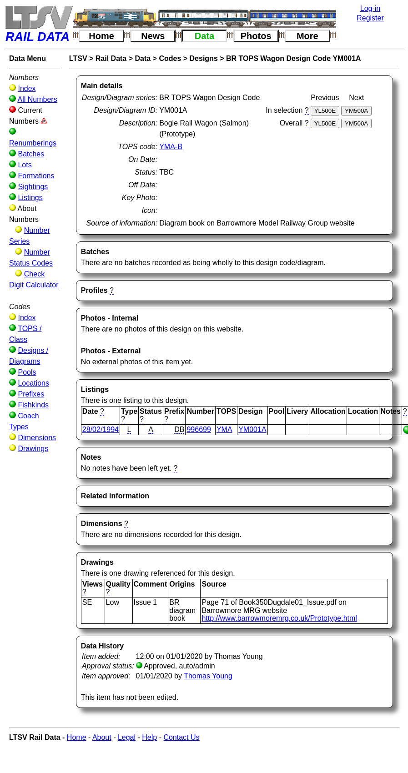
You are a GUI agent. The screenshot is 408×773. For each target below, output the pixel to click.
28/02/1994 (100, 429)
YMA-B (170, 147)
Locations (33, 383)
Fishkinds (33, 405)
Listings (30, 197)
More (307, 36)
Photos (256, 36)
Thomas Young (208, 676)
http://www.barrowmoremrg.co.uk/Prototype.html (279, 618)
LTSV (78, 58)
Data (204, 36)
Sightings (33, 187)
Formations (36, 176)
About (101, 737)
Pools (27, 372)
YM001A (252, 429)
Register (370, 18)
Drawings (33, 448)
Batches (31, 154)
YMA (224, 429)
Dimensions (37, 438)
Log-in (370, 8)
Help (149, 737)
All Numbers (37, 99)
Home (101, 36)
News (153, 36)
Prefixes (31, 394)
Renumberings (32, 143)
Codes (170, 58)
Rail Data (111, 58)
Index (26, 88)
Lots (24, 165)
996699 (198, 429)
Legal (127, 737)
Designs (204, 58)
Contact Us (181, 737)
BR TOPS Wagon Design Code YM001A (293, 58)
